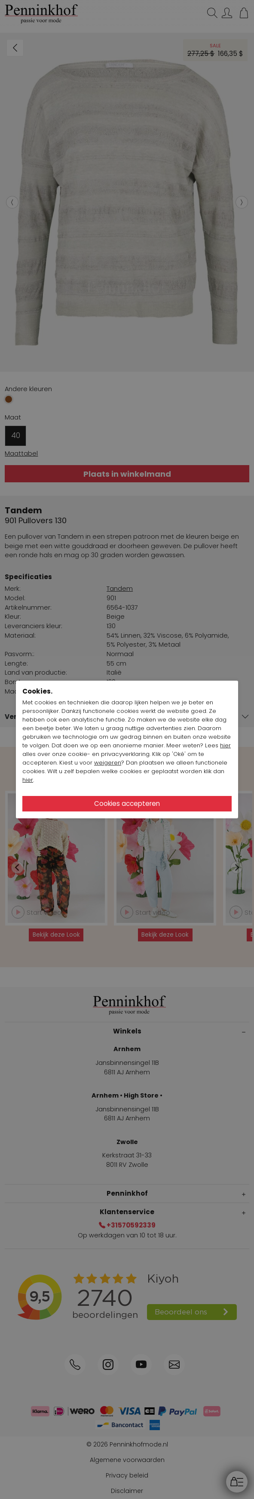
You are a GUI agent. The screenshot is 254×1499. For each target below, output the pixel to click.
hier (225, 745)
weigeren (107, 763)
